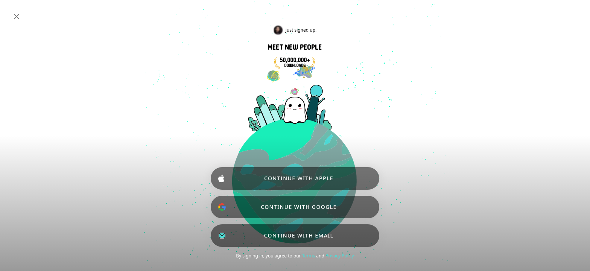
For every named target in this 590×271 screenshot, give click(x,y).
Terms (308, 256)
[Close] (16, 16)
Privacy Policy (339, 256)
